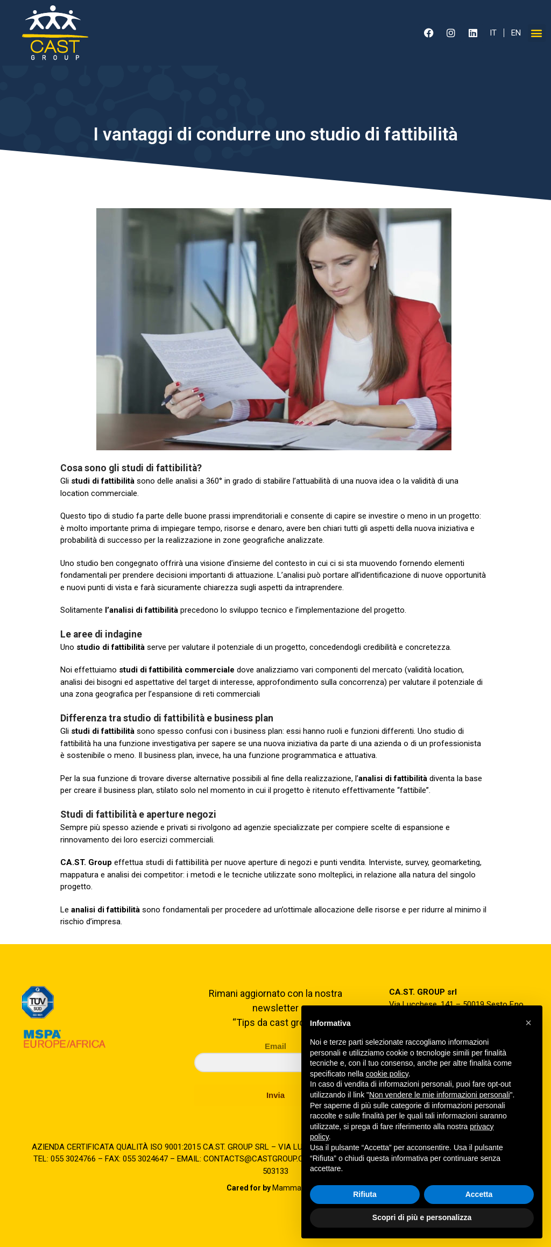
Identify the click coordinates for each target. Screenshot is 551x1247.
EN (516, 33)
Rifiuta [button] (365, 1194)
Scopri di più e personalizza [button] (421, 1217)
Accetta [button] (479, 1194)
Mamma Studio (276, 1188)
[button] (537, 33)
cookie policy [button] (387, 1073)
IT (493, 33)
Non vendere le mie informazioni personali (439, 1094)
